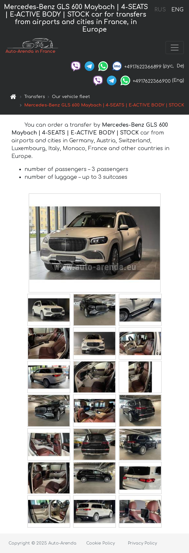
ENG (177, 10)
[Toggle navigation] (174, 47)
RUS (160, 10)
